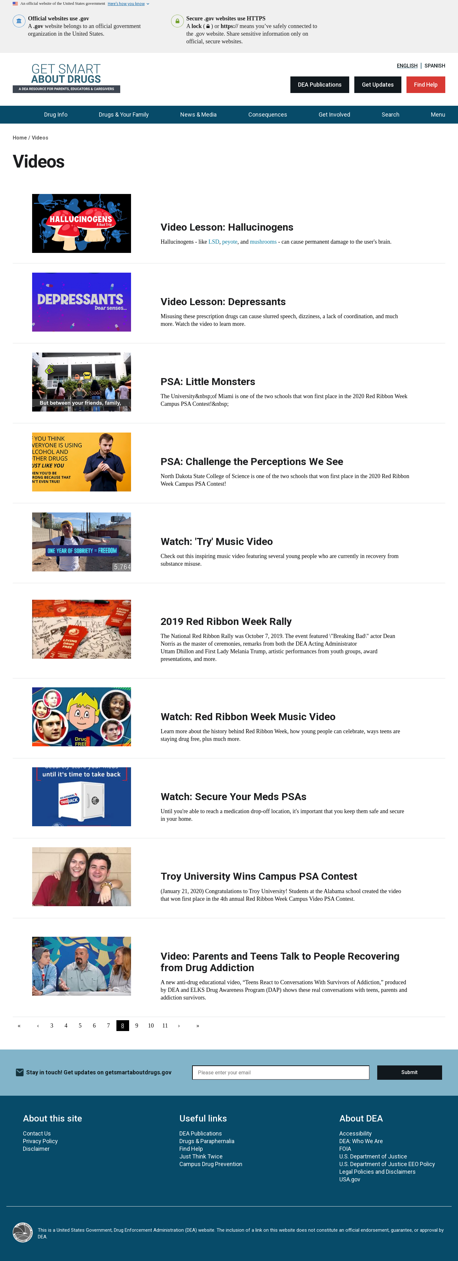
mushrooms (263, 242)
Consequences (267, 114)
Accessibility (355, 1133)
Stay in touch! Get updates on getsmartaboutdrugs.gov (98, 1072)
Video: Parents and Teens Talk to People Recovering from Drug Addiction (280, 961)
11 (166, 1025)
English (407, 66)
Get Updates (378, 84)
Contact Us (37, 1133)
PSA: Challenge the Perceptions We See (252, 461)
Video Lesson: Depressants (223, 302)
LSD (213, 242)
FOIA (345, 1148)
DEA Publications (320, 84)
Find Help (426, 84)
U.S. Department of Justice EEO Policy (387, 1164)
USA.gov (349, 1179)
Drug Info (55, 114)
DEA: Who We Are (361, 1141)
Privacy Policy (40, 1141)
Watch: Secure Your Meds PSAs (234, 797)
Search (390, 114)
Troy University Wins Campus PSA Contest (259, 876)
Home (20, 138)
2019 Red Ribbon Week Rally (226, 621)
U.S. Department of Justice (373, 1156)
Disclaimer (36, 1148)
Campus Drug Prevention (210, 1164)
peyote (229, 242)
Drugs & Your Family (124, 114)
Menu (438, 114)
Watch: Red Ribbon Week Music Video (248, 717)
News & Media (198, 114)
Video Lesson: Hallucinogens (227, 227)
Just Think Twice (201, 1156)
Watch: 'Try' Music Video (217, 541)
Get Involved (334, 114)
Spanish (435, 66)
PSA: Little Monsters (208, 382)
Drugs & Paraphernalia (206, 1141)
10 (152, 1025)
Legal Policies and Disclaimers (377, 1171)
